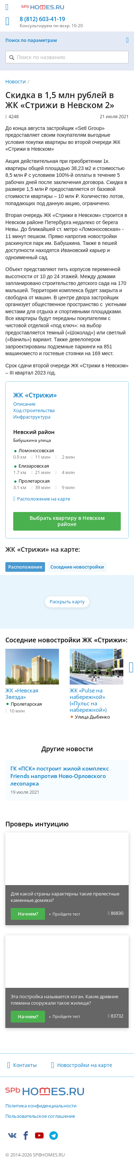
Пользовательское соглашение (40, 1116)
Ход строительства (34, 410)
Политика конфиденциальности (40, 1106)
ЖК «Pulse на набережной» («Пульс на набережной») (96, 681)
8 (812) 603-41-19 (42, 19)
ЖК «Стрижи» (35, 395)
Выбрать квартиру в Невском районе (67, 521)
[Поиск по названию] (67, 57)
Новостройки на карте (84, 1065)
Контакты (25, 1065)
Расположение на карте (43, 499)
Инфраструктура (31, 417)
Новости (15, 81)
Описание (24, 404)
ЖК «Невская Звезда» (32, 674)
